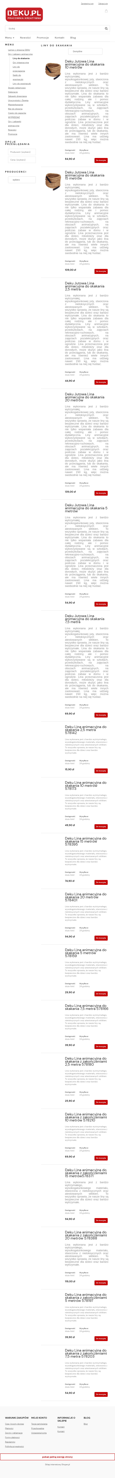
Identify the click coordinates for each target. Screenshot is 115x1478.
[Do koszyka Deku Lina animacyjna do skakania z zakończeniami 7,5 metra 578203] (101, 1394)
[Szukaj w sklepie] (54, 28)
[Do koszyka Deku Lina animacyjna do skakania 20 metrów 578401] (101, 938)
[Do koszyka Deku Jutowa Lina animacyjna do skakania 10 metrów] (101, 160)
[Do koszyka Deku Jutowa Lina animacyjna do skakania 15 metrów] (101, 271)
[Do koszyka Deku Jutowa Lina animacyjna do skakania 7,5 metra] (101, 715)
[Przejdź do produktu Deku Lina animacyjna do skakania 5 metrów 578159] (53, 951)
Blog (86, 1424)
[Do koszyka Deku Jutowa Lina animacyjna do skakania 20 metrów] (101, 493)
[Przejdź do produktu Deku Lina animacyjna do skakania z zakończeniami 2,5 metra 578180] (53, 1059)
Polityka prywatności (14, 1446)
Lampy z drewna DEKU (19, 50)
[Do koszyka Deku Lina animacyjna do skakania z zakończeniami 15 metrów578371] (101, 1220)
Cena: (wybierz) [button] (17, 159)
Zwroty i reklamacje (13, 1433)
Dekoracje (13, 92)
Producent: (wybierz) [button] (20, 152)
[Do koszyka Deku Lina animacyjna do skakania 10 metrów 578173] (101, 826)
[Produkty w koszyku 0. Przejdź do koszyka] (106, 10)
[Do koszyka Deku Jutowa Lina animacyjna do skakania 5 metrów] (101, 604)
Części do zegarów (17, 113)
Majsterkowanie (15, 104)
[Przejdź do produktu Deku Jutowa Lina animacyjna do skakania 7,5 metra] (53, 617)
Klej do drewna (15, 108)
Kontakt (61, 1427)
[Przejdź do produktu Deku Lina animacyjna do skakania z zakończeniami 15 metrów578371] (53, 1171)
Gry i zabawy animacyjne (20, 54)
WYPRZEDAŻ (14, 117)
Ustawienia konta (39, 1433)
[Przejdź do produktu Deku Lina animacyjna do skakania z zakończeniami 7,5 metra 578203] (53, 1351)
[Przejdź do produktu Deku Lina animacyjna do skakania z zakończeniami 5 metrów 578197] (53, 1295)
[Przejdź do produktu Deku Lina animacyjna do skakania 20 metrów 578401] (53, 895)
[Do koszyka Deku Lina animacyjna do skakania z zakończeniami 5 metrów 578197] (101, 1338)
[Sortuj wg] (85, 51)
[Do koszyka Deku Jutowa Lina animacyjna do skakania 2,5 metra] (101, 382)
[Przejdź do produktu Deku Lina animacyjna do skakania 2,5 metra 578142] (53, 727)
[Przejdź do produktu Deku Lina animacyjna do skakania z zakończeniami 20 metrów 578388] (53, 1233)
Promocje (12, 134)
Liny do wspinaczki (22, 83)
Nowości (12, 130)
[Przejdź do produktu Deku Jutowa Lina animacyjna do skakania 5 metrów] (53, 506)
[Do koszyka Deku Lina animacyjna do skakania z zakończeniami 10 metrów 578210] (101, 1158)
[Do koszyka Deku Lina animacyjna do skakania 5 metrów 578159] (101, 993)
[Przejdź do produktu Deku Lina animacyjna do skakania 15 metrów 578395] (53, 839)
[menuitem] (12, 37)
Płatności (9, 1428)
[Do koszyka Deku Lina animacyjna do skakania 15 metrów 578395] (101, 882)
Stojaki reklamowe (17, 87)
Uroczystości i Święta (18, 100)
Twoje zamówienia (39, 1424)
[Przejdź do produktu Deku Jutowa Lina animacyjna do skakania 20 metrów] (53, 395)
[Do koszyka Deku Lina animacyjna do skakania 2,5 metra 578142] (101, 770)
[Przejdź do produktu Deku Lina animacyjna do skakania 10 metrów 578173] (53, 783)
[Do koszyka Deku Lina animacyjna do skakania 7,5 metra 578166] (101, 1046)
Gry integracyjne (21, 62)
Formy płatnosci (12, 1437)
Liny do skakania (21, 58)
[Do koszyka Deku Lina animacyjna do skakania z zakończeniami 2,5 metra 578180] (101, 1102)
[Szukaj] (106, 28)
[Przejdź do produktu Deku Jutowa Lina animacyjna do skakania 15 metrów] (53, 181)
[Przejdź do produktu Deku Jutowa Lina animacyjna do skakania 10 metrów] (53, 70)
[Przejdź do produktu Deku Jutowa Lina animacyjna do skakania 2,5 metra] (53, 284)
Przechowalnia (37, 1428)
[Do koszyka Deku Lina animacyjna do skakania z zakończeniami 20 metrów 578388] (101, 1282)
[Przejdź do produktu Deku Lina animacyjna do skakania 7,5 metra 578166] (53, 1006)
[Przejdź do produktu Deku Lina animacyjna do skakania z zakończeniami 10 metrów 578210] (53, 1115)
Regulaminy (10, 1442)
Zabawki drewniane (17, 96)
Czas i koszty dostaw (14, 1424)
